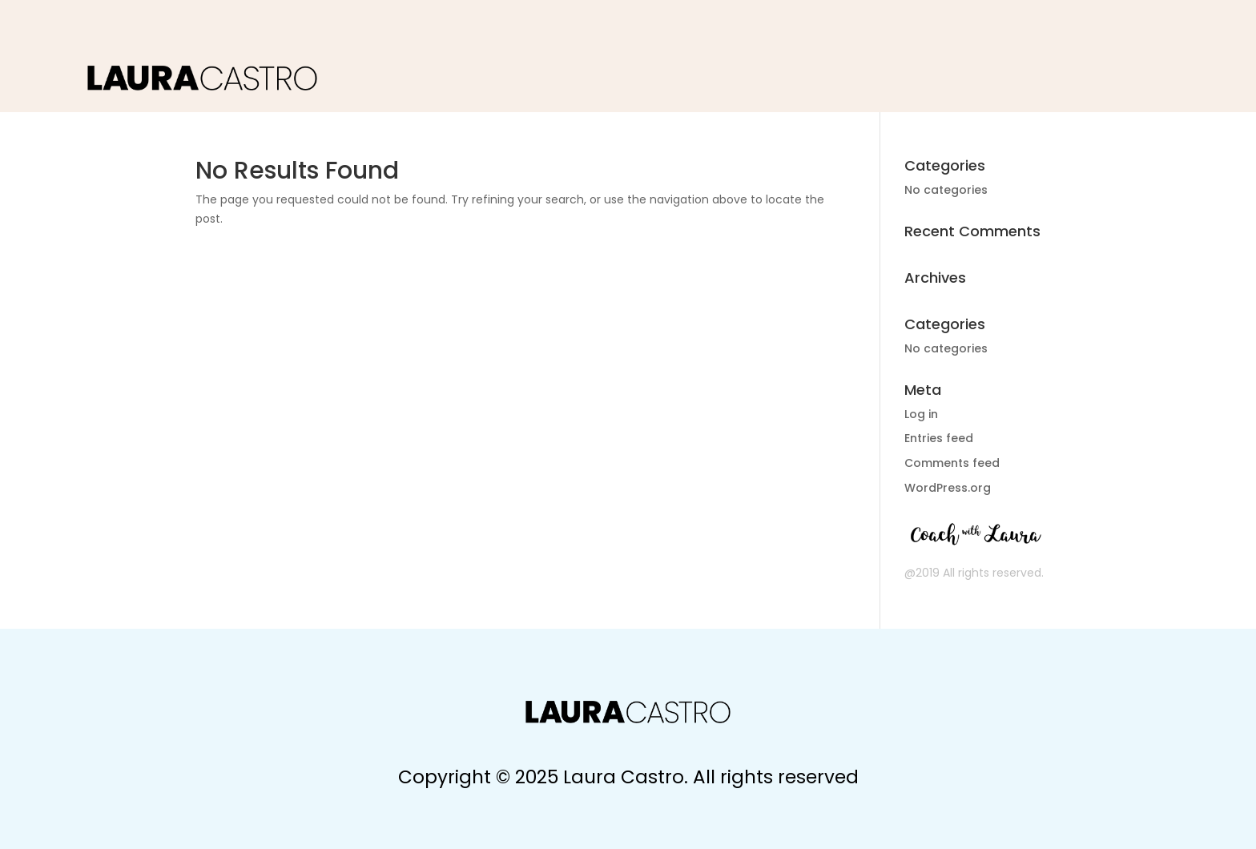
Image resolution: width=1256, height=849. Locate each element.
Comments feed (952, 463)
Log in (921, 414)
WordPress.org (947, 488)
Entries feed (938, 438)
